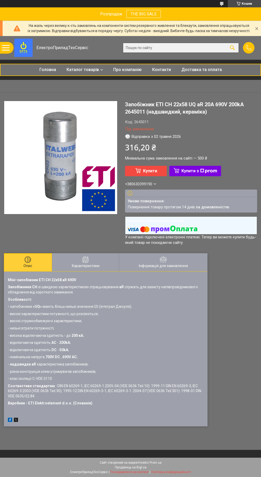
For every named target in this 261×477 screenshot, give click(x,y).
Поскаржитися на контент (129, 472)
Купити (150, 170)
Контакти (161, 69)
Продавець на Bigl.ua (130, 467)
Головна (47, 69)
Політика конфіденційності (171, 472)
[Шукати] (232, 48)
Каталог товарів (83, 69)
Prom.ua (156, 462)
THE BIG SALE (143, 13)
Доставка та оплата (201, 69)
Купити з (199, 170)
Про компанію (127, 69)
